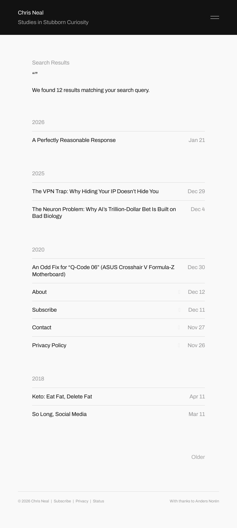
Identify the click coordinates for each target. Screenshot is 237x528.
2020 (38, 250)
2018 (38, 379)
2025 (38, 173)
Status (98, 501)
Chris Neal (31, 13)
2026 (38, 122)
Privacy (82, 501)
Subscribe (62, 501)
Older (198, 457)
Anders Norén (207, 501)
